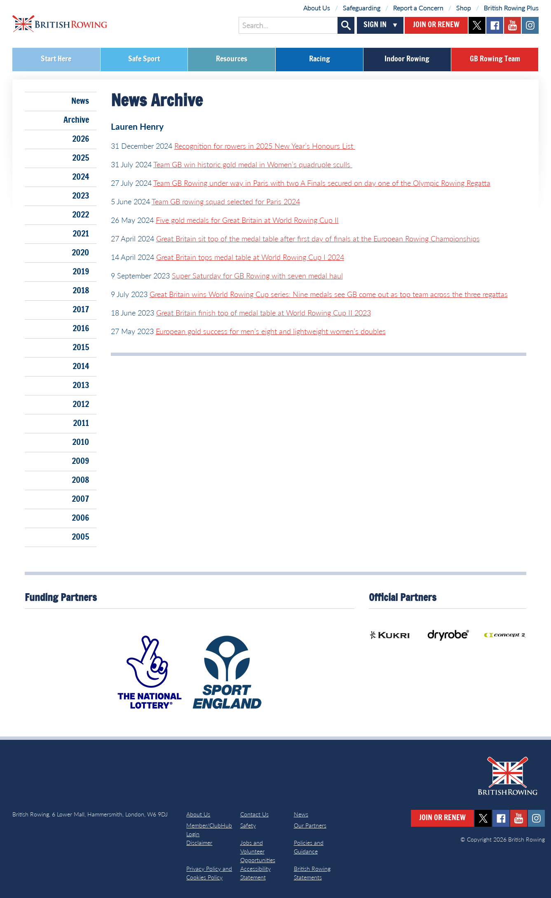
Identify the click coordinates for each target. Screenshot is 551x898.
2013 (81, 385)
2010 (80, 442)
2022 (80, 215)
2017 (81, 310)
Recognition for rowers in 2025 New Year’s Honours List (264, 145)
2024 (80, 177)
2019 (81, 272)
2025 (80, 158)
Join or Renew (436, 25)
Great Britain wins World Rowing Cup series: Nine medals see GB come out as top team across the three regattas (329, 294)
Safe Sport (144, 59)
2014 (81, 366)
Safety (248, 825)
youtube (512, 25)
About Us (316, 8)
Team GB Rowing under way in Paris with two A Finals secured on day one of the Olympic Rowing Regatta (321, 182)
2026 (80, 139)
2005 (80, 537)
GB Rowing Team (495, 59)
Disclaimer (199, 842)
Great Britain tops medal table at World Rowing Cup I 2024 (250, 257)
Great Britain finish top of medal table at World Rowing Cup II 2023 (263, 312)
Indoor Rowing (407, 59)
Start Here (56, 59)
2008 (80, 480)
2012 (81, 404)
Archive (76, 120)
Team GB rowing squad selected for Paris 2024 (226, 201)
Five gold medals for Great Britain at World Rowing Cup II (247, 219)
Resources (231, 59)
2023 (80, 196)
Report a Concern (418, 8)
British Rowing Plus (511, 8)
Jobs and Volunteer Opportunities (257, 851)
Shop (463, 8)
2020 (80, 253)
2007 (80, 499)
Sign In (375, 25)
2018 (81, 291)
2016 (81, 329)
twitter (477, 25)
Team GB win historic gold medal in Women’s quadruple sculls (252, 164)
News (80, 101)
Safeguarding (361, 8)
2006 (80, 518)
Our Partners (310, 825)
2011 (81, 423)
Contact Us (254, 814)
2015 (81, 348)
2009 (80, 461)
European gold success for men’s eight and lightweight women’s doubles (271, 331)
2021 (81, 234)
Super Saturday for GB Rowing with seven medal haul (257, 275)
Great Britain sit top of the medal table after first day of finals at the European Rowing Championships (318, 238)
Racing (319, 59)
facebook (494, 25)
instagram (530, 25)
